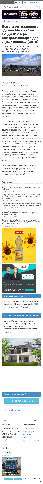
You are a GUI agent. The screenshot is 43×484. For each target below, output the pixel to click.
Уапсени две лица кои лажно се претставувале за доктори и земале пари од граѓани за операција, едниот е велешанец (20, 212)
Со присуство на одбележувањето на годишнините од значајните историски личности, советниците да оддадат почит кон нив (21, 221)
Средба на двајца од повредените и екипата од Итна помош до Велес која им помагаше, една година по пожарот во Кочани (21, 196)
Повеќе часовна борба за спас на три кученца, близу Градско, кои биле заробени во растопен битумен (21, 204)
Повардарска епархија (29, 433)
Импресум (17, 479)
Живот (17, 21)
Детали (32, 307)
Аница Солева (29, 428)
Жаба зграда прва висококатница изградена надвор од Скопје (21, 188)
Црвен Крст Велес (31, 440)
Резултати (6, 455)
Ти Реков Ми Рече (12, 7)
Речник (19, 2)
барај (36, 420)
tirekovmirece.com (12, 410)
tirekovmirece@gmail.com (33, 2)
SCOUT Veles (29, 437)
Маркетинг (8, 479)
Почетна (7, 21)
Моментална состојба (21, 400)
